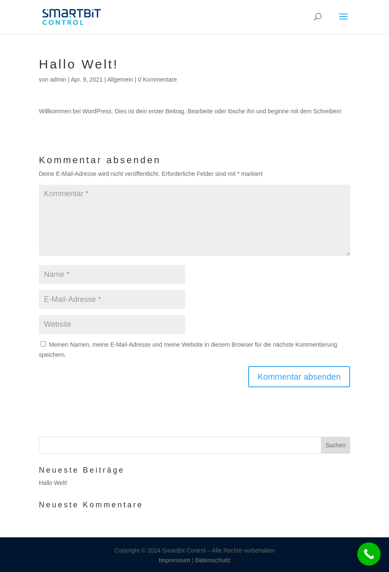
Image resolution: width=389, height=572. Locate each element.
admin (58, 79)
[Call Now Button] (369, 554)
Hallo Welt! (53, 482)
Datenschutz (212, 560)
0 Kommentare (157, 79)
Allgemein (120, 79)
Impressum (175, 560)
